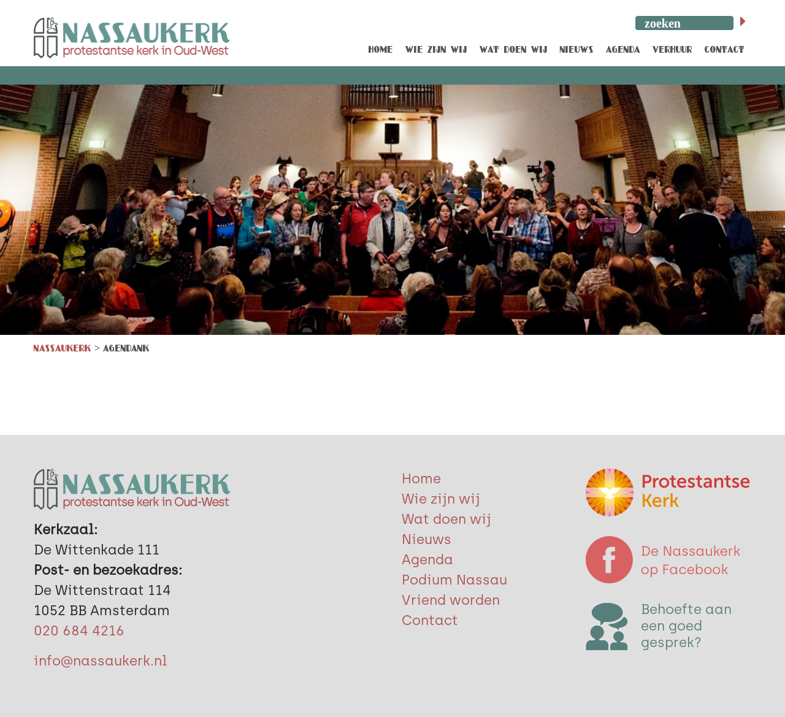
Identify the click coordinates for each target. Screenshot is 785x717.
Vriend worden (451, 600)
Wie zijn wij (441, 499)
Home (421, 478)
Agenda (427, 559)
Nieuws (426, 539)
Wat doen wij (446, 519)
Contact (430, 620)
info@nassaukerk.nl (100, 661)
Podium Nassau (454, 580)
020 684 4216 (79, 631)
